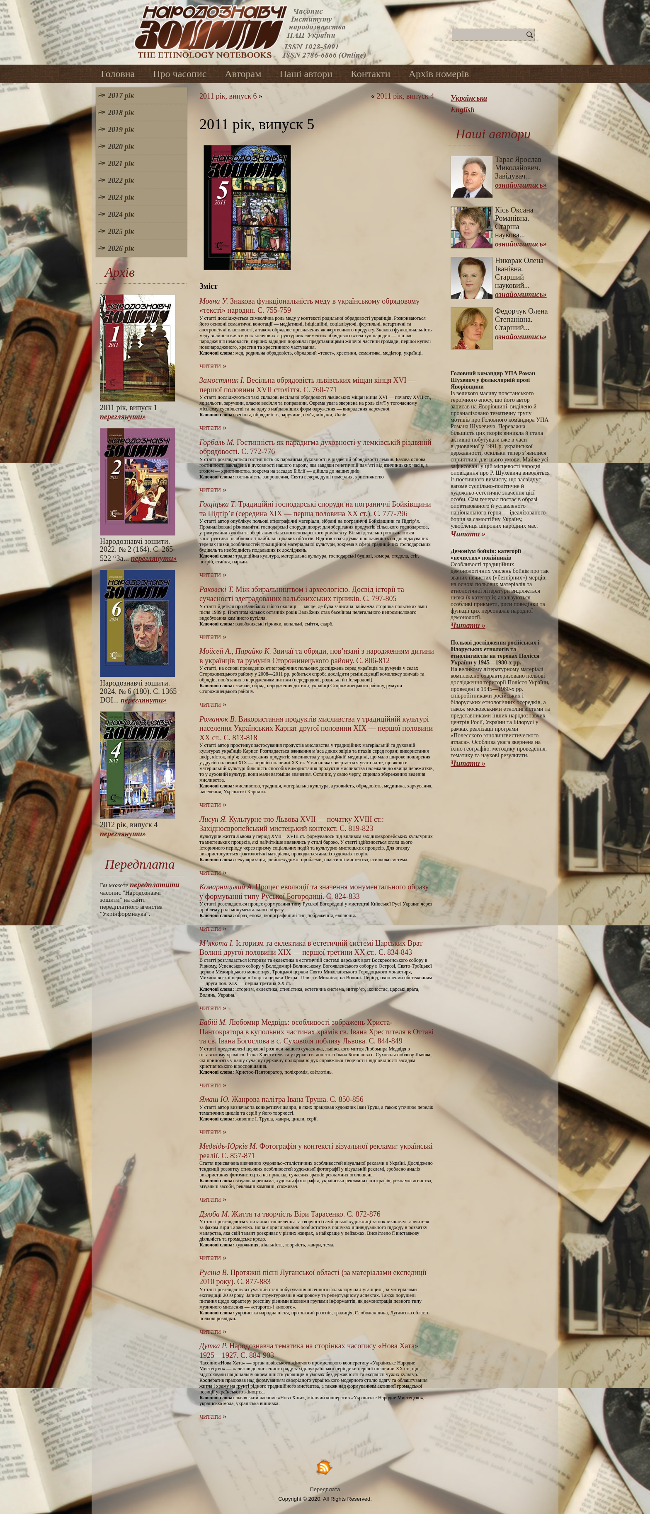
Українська (469, 98)
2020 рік (121, 146)
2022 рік (121, 180)
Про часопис (179, 73)
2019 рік (121, 130)
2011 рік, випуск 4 (405, 96)
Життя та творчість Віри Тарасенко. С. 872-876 (290, 1214)
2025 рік (121, 231)
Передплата (325, 1489)
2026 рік (121, 248)
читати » (212, 366)
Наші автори (305, 73)
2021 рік (121, 163)
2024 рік (121, 214)
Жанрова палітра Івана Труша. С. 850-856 (281, 1099)
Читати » (468, 534)
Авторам (243, 73)
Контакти (370, 73)
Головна (118, 73)
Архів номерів (439, 73)
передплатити (154, 885)
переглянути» (123, 417)
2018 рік (121, 113)
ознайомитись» (521, 185)
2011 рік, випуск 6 (228, 96)
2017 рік (121, 96)
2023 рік (121, 197)
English (463, 110)
